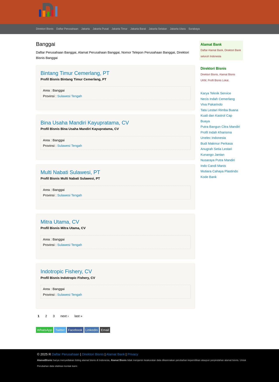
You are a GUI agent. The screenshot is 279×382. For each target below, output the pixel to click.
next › (65, 316)
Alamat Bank (115, 354)
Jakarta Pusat (101, 28)
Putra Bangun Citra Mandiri (220, 126)
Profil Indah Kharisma (216, 132)
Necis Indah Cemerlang (218, 99)
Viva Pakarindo (212, 104)
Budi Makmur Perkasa (217, 143)
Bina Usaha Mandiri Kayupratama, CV (85, 123)
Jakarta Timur (120, 28)
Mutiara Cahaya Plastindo (219, 171)
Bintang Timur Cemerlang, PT (75, 73)
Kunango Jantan (212, 154)
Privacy (133, 354)
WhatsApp (44, 330)
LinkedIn (91, 330)
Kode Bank (208, 177)
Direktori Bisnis (44, 28)
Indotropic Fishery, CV (66, 271)
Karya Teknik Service (216, 93)
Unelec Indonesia (213, 138)
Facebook (75, 330)
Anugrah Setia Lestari (216, 149)
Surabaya (194, 28)
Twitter (60, 330)
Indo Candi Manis (213, 166)
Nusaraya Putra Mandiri (218, 160)
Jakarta (85, 28)
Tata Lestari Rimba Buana (219, 110)
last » (78, 316)
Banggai (59, 90)
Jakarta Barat (138, 28)
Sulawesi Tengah (69, 96)
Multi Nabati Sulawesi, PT (70, 172)
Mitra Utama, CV (60, 222)
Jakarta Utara (177, 28)
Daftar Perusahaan (67, 28)
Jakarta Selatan (158, 28)
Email (105, 330)
